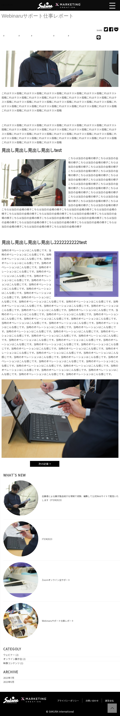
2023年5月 (8, 681)
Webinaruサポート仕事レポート (58, 620)
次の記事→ (44, 464)
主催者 (73, 35)
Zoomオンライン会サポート (56, 579)
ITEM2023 (47, 539)
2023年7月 (8, 677)
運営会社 (109, 700)
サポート (59, 35)
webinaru (9, 35)
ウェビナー (9, 654)
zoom (23, 35)
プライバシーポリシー (68, 700)
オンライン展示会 (40, 35)
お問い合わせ (92, 700)
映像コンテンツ (11, 663)
